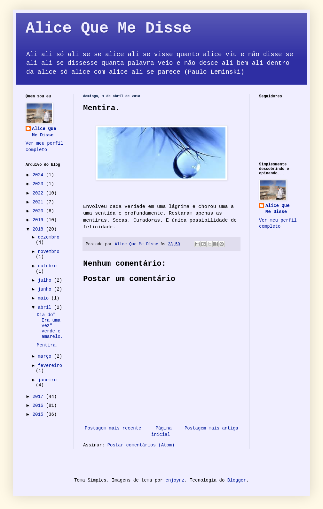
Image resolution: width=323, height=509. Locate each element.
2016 (39, 405)
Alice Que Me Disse (108, 28)
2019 (39, 220)
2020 (39, 211)
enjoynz (175, 480)
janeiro (47, 380)
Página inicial (161, 431)
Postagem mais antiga (211, 428)
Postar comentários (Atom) (141, 445)
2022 (39, 193)
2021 (39, 202)
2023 (39, 183)
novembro (48, 251)
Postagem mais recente (113, 428)
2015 (39, 414)
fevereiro (50, 365)
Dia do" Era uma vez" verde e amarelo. (50, 325)
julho (46, 280)
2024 (39, 175)
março (46, 356)
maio (44, 298)
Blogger (236, 480)
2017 (39, 396)
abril (46, 307)
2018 (39, 229)
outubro (47, 266)
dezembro (48, 237)
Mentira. (47, 345)
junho (46, 289)
